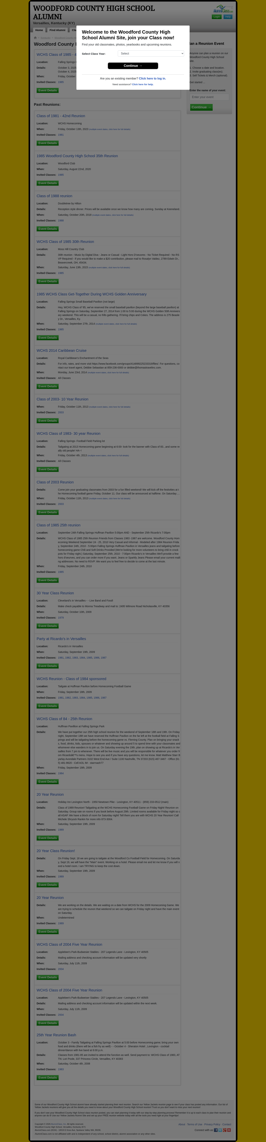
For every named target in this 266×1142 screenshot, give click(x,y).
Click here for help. (143, 84)
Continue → (133, 66)
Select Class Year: (94, 53)
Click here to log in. (152, 78)
